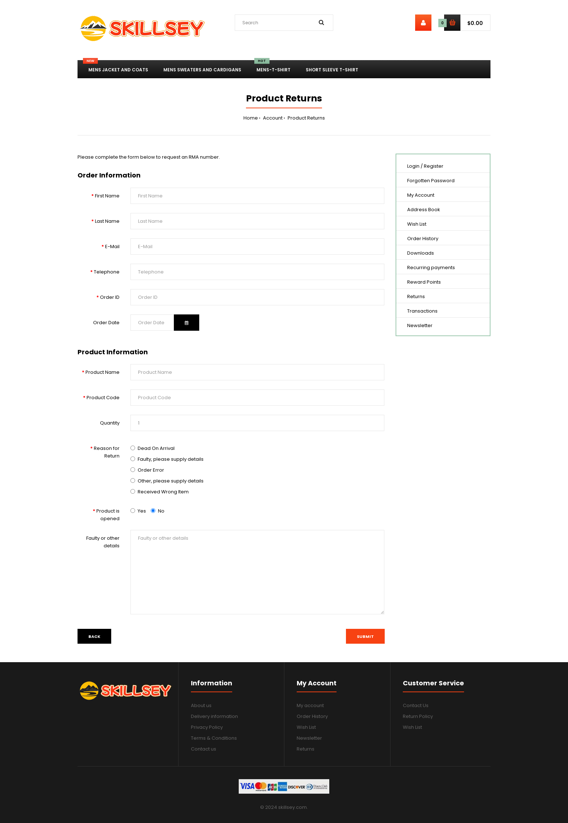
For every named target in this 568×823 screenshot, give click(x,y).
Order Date (106, 322)
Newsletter (420, 325)
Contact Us (416, 705)
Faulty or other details (103, 542)
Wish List (416, 224)
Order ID (110, 297)
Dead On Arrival (156, 448)
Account (272, 117)
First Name (107, 195)
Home (250, 117)
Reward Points (424, 282)
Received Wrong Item (163, 491)
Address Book (423, 209)
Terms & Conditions (214, 738)
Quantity (110, 422)
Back (94, 636)
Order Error (151, 470)
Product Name (102, 372)
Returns (416, 296)
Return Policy (418, 716)
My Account (420, 195)
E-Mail (112, 246)
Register (433, 166)
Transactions (422, 311)
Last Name (107, 221)
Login (413, 166)
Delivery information (214, 716)
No (157, 510)
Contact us (203, 748)
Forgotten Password (431, 180)
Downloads (420, 253)
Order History (422, 238)
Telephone (107, 271)
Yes (138, 510)
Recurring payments (431, 267)
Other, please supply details (171, 480)
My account (310, 705)
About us (201, 705)
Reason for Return (107, 452)
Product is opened (108, 514)
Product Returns (306, 117)
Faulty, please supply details (171, 459)
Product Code (103, 397)
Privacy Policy (207, 727)
